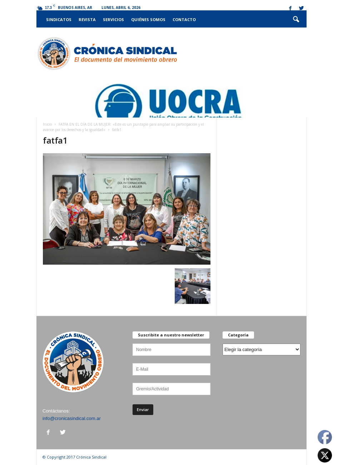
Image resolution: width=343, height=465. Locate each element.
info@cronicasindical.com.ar (72, 418)
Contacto (184, 19)
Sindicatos (58, 19)
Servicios (113, 19)
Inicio (47, 124)
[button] (296, 20)
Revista (87, 19)
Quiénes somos (148, 19)
